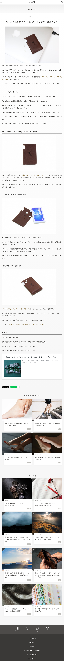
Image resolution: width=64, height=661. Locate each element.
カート (62, 2)
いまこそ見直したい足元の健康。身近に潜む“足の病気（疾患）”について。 (16, 424)
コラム (28, 614)
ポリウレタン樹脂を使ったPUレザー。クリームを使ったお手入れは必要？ (17, 610)
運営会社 (32, 642)
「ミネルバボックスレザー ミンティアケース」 (34, 175)
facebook (17, 629)
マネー (28, 508)
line (47, 629)
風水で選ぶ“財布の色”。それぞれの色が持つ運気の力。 (47, 610)
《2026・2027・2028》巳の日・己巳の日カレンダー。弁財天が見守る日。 (47, 538)
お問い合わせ (32, 659)
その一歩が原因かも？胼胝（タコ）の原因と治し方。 (17, 458)
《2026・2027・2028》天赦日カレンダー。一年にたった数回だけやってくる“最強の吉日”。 (17, 575)
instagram (37, 629)
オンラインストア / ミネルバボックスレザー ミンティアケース (26, 324)
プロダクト (32, 16)
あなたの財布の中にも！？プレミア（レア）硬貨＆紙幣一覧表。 (17, 504)
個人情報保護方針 (32, 655)
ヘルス (28, 428)
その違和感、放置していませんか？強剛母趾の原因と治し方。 (47, 424)
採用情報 (32, 646)
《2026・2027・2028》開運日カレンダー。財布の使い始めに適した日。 (47, 504)
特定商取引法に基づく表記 (32, 651)
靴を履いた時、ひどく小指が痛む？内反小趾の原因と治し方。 (47, 458)
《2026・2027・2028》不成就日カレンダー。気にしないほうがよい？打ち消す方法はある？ (17, 539)
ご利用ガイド (32, 638)
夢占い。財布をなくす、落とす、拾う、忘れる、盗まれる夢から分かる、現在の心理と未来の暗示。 (47, 575)
